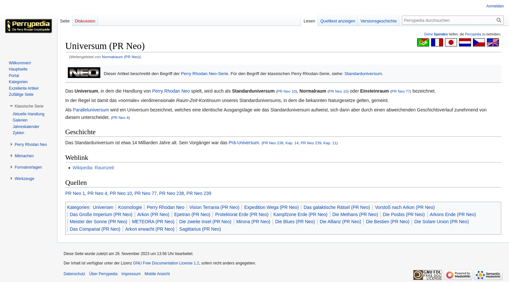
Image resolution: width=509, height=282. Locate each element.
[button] (29, 106)
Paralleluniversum (91, 109)
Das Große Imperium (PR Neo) (101, 214)
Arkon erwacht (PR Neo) (150, 229)
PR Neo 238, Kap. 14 (281, 143)
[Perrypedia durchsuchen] (453, 20)
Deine (436, 34)
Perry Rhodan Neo (171, 91)
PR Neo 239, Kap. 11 (318, 143)
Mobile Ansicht (156, 274)
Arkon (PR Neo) (153, 214)
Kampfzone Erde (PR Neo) (300, 214)
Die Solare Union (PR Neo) (441, 221)
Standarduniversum (363, 73)
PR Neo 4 (120, 117)
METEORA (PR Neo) (153, 221)
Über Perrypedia (103, 274)
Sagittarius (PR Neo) (200, 229)
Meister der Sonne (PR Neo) (98, 221)
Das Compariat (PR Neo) (95, 229)
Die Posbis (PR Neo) (404, 214)
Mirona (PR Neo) (253, 221)
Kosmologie (130, 207)
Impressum (131, 274)
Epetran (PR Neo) (192, 214)
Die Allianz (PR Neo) (340, 221)
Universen (103, 207)
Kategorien (78, 207)
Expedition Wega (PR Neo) (271, 207)
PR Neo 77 (400, 91)
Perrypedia (473, 34)
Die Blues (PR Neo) (295, 221)
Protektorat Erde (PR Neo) (241, 214)
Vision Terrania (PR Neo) (214, 207)
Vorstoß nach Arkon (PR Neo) (405, 207)
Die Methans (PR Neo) (355, 214)
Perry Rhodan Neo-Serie (204, 73)
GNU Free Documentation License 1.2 (166, 263)
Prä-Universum (244, 142)
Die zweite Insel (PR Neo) (205, 221)
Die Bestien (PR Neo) (387, 221)
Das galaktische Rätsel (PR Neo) (337, 207)
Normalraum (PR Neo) (121, 57)
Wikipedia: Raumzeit (93, 167)
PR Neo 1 (75, 193)
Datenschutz (74, 274)
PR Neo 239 (199, 193)
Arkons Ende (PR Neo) (453, 214)
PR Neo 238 (171, 193)
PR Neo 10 (286, 91)
